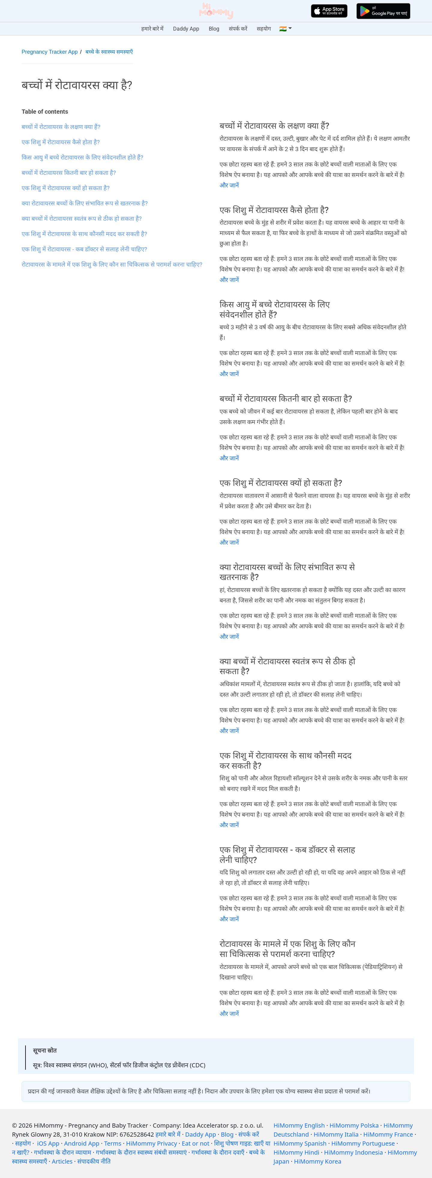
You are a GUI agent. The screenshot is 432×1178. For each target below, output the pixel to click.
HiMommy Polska (354, 1125)
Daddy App (186, 28)
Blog (214, 28)
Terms (113, 1143)
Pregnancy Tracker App (50, 52)
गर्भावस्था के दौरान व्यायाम (62, 1152)
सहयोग (264, 28)
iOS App (48, 1143)
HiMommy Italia (336, 1134)
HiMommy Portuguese (363, 1143)
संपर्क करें (238, 28)
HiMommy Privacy (151, 1143)
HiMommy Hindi (297, 1152)
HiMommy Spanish (300, 1143)
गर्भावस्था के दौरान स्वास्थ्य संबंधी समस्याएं (141, 1152)
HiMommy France (388, 1134)
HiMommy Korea (317, 1161)
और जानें (229, 185)
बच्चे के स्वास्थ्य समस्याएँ (109, 52)
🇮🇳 (283, 28)
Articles (62, 1161)
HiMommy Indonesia (353, 1152)
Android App (81, 1143)
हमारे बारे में (152, 28)
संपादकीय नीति (94, 1161)
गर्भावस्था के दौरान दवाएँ (217, 1152)
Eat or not (195, 1143)
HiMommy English (299, 1125)
